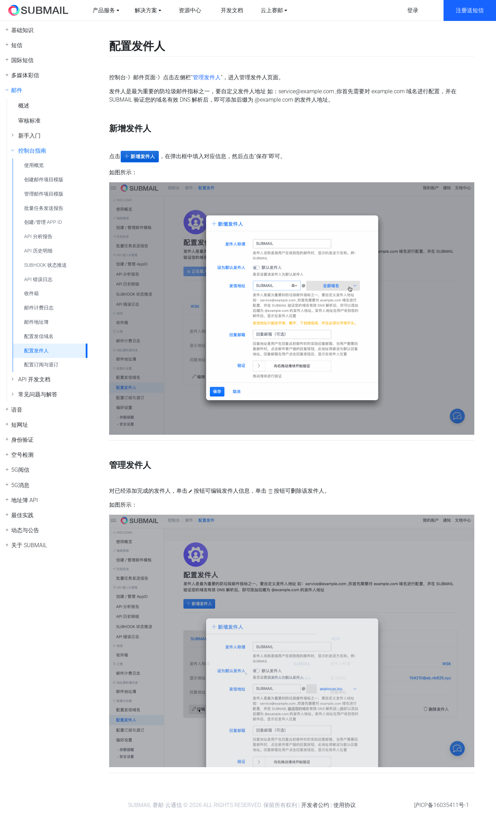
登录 (412, 10)
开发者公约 (315, 805)
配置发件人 (36, 351)
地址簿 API (24, 500)
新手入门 (29, 135)
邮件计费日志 (39, 308)
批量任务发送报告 (43, 208)
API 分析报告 (38, 237)
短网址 (19, 424)
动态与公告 (25, 530)
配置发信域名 (39, 336)
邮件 (16, 90)
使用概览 (34, 165)
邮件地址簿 (36, 322)
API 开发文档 (34, 379)
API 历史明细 (38, 251)
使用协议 (344, 805)
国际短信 (22, 60)
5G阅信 (20, 470)
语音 (16, 409)
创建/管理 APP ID (43, 222)
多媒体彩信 (25, 75)
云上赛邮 (272, 10)
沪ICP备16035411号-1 (441, 805)
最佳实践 (22, 515)
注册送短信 (470, 10)
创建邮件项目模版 (43, 180)
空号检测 (22, 454)
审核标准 (29, 120)
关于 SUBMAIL (29, 545)
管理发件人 (207, 77)
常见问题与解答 (37, 394)
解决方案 (146, 10)
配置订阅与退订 (41, 365)
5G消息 (20, 485)
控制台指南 (32, 150)
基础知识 (22, 30)
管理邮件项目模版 (43, 194)
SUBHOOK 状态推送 (45, 265)
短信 (16, 45)
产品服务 (104, 10)
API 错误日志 (38, 279)
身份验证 (22, 439)
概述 (23, 105)
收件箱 (31, 293)
